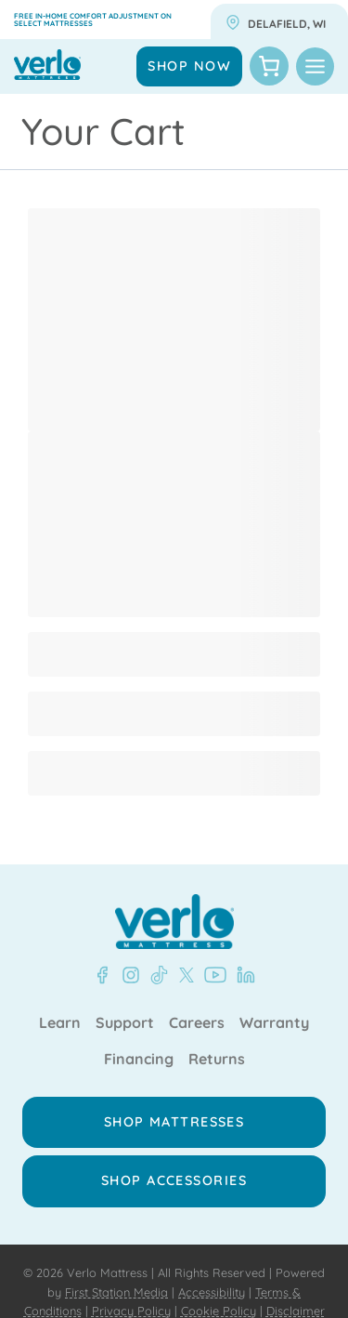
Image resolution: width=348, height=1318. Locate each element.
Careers (197, 1023)
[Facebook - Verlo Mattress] (102, 975)
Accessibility (211, 1292)
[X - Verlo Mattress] (183, 975)
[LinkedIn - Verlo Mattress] (242, 975)
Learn (60, 1023)
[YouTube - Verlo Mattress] (211, 975)
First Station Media (116, 1292)
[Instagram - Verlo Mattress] (127, 975)
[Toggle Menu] (315, 66)
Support (125, 1023)
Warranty (274, 1023)
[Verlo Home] (174, 921)
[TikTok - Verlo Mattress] (156, 975)
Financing (139, 1059)
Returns (216, 1059)
